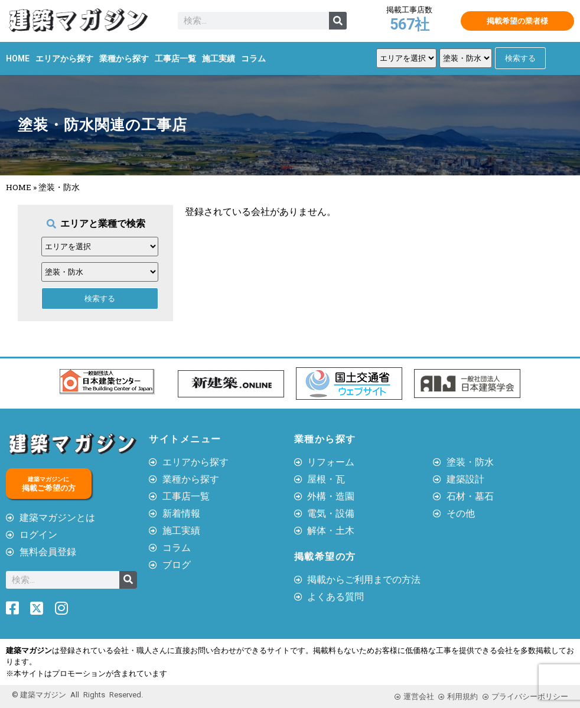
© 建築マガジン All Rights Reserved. (77, 694)
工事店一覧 (175, 58)
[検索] (338, 21)
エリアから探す (64, 58)
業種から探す (124, 58)
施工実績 (218, 58)
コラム (253, 58)
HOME (18, 58)
